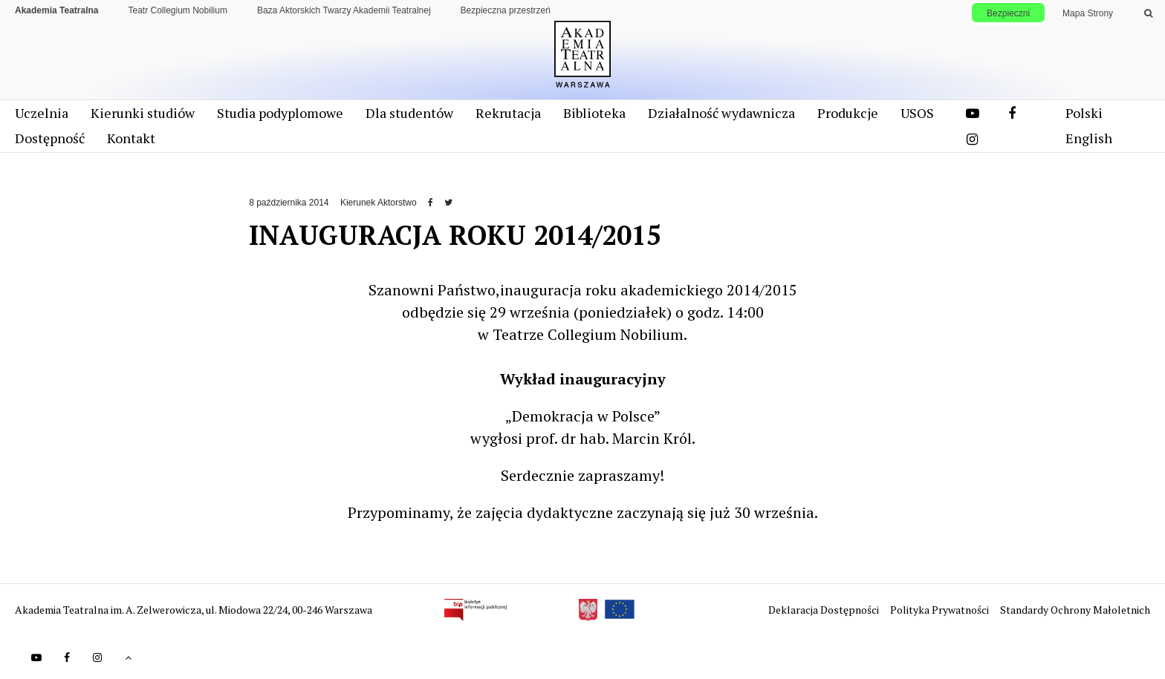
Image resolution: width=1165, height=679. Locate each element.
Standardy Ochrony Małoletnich (1075, 610)
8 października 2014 (288, 202)
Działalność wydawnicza (721, 113)
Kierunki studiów (143, 113)
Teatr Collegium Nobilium (178, 10)
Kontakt (131, 138)
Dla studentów (409, 113)
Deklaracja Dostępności (824, 610)
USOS (917, 113)
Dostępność (50, 138)
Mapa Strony (1087, 13)
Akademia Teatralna (57, 10)
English (1088, 138)
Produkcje (847, 113)
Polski (1084, 113)
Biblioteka (594, 113)
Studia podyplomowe (280, 113)
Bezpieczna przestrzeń (506, 10)
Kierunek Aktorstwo (378, 202)
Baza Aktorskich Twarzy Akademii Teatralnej (344, 10)
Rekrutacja (508, 113)
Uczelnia (41, 113)
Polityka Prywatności (940, 610)
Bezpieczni (1008, 13)
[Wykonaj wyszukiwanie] (1148, 13)
